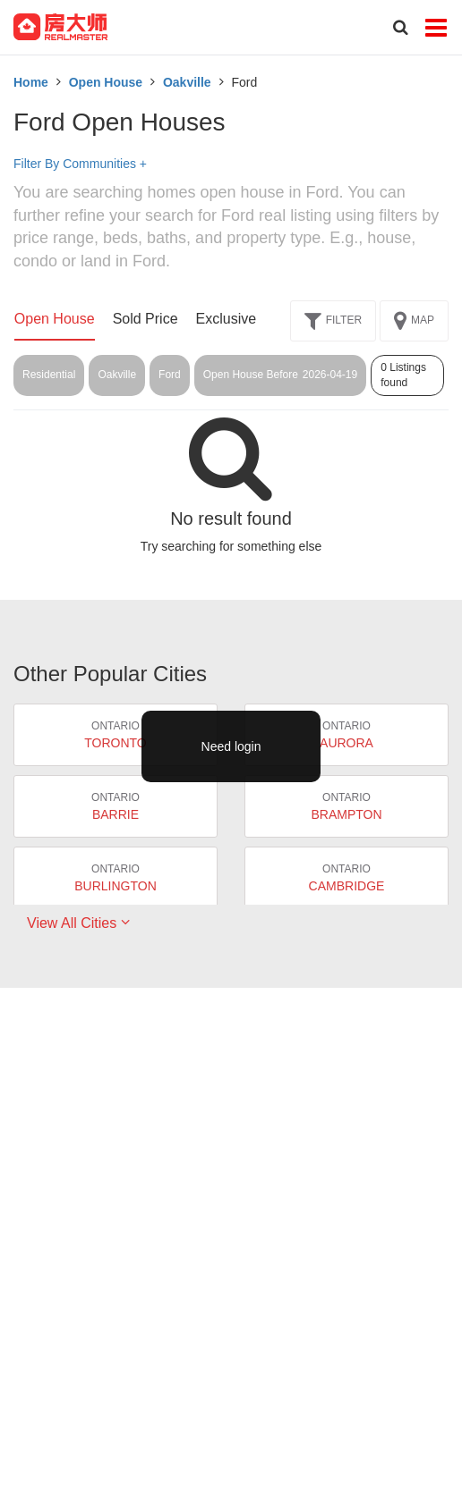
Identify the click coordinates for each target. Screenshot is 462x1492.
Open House (105, 82)
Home (30, 82)
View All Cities (78, 923)
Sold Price (145, 318)
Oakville (187, 82)
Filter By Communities (80, 163)
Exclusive (226, 318)
